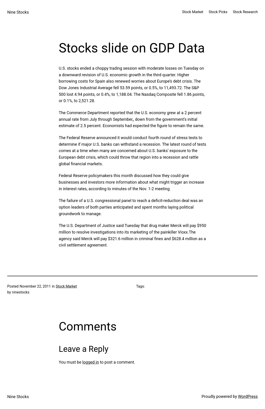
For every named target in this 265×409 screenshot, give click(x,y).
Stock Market (66, 286)
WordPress (248, 396)
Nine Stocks (18, 12)
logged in (90, 362)
